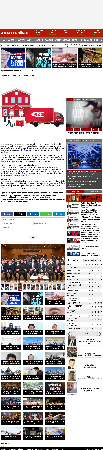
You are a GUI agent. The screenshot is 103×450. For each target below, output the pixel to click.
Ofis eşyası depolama (28, 173)
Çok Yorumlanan (93, 191)
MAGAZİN (49, 40)
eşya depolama (22, 150)
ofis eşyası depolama (44, 197)
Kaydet (33, 238)
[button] (69, 334)
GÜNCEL (30, 40)
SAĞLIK (58, 40)
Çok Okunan (75, 191)
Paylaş (7, 214)
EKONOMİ (20, 40)
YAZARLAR (84, 334)
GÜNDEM (39, 40)
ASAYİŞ (11, 40)
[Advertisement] (46, 14)
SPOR (74, 40)
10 (100, 129)
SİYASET (66, 40)
